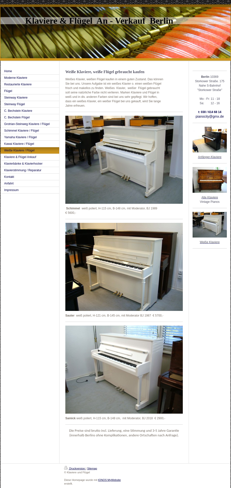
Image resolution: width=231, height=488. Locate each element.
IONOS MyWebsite (109, 479)
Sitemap (92, 468)
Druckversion (75, 468)
